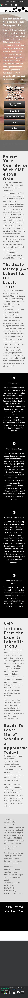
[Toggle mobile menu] (25, 9)
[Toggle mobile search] (22, 9)
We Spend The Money (16, 989)
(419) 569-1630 (8, 1)
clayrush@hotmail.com (18, 1)
